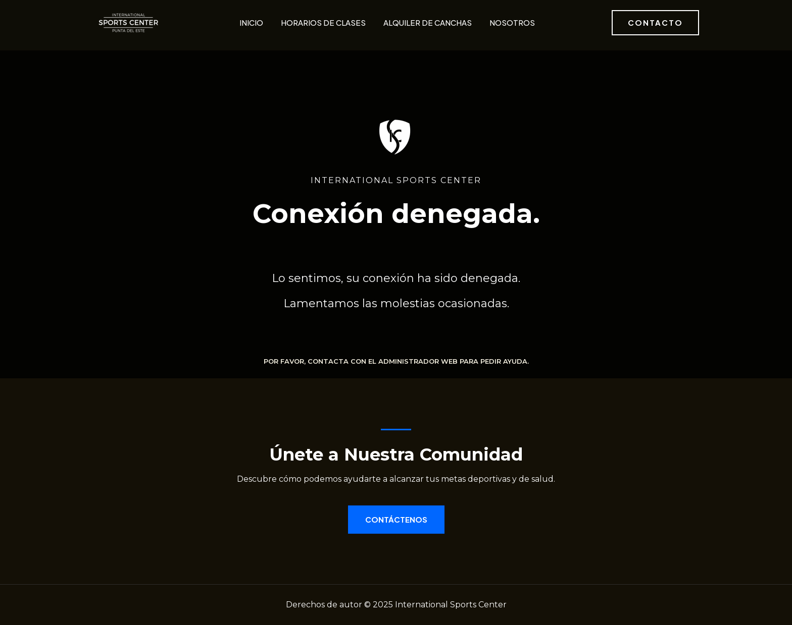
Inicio (251, 22)
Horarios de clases (323, 22)
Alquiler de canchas (427, 22)
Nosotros (512, 22)
